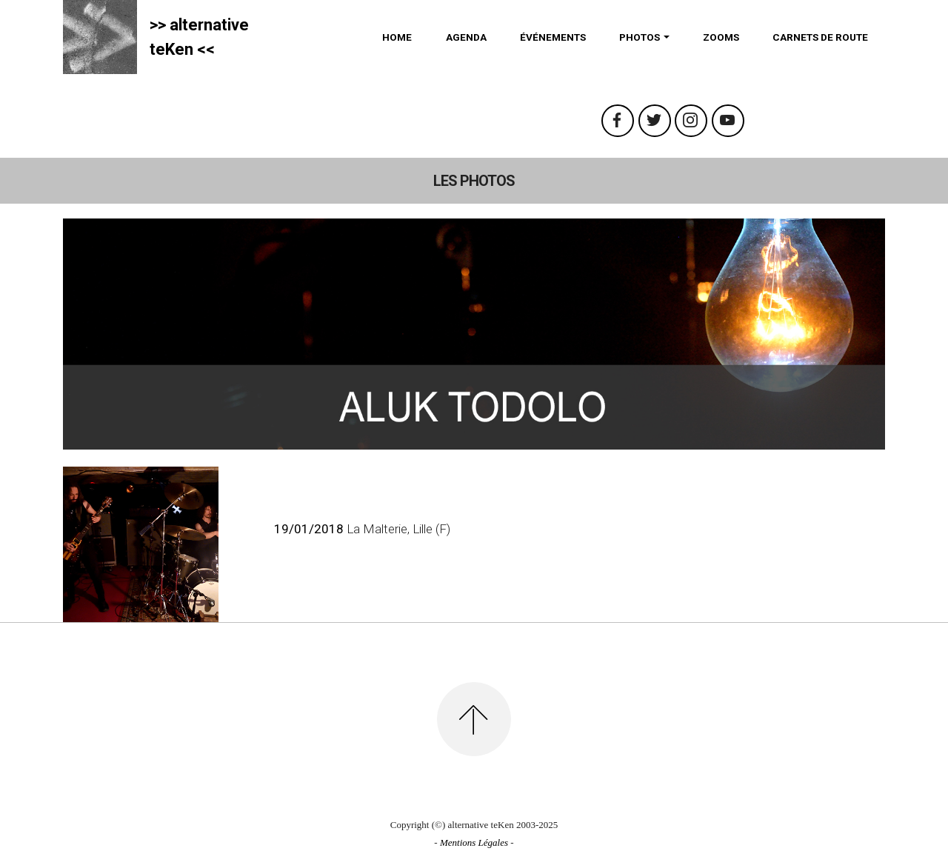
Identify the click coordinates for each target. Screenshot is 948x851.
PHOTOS (639, 37)
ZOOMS (721, 37)
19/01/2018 (309, 528)
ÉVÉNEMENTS (553, 37)
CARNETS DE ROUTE (820, 37)
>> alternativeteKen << (199, 37)
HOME (397, 37)
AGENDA (466, 37)
